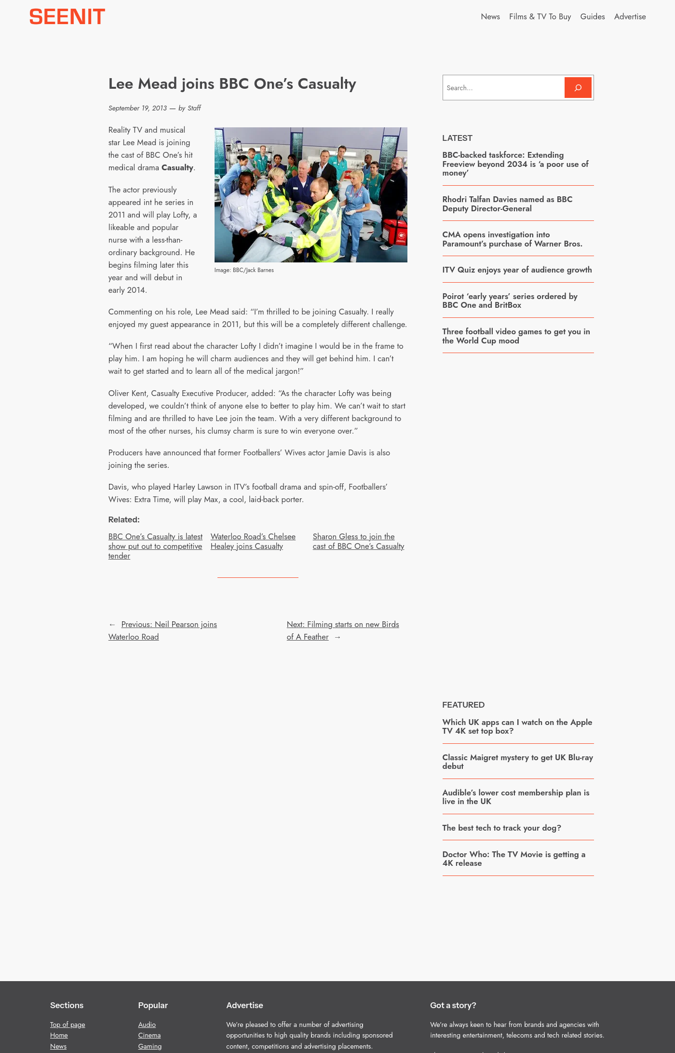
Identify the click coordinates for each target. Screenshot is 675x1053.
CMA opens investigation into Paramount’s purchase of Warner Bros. (513, 239)
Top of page (67, 1024)
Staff (194, 108)
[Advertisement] (518, 519)
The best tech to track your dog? (502, 827)
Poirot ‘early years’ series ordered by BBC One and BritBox (510, 301)
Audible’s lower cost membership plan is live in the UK (516, 797)
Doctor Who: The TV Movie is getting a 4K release (514, 859)
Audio (147, 1024)
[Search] (578, 87)
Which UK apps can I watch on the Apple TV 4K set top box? (518, 727)
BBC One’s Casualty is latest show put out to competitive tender (155, 546)
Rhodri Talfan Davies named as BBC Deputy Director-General (508, 204)
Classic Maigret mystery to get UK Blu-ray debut (518, 762)
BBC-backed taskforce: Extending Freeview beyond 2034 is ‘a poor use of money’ (516, 163)
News (58, 1046)
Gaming (150, 1046)
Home (59, 1035)
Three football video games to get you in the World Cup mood (517, 336)
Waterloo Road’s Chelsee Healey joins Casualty (253, 541)
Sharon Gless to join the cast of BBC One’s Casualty (359, 541)
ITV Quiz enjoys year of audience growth (517, 269)
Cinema (149, 1035)
